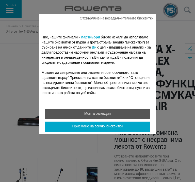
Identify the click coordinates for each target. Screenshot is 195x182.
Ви (94, 48)
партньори (90, 37)
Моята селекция (97, 114)
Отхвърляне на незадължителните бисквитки (116, 18)
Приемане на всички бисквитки (97, 126)
